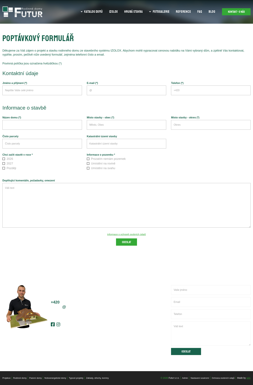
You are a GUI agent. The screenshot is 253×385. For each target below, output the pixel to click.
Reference (178, 11)
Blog (206, 11)
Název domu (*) (11, 117)
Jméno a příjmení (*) (14, 83)
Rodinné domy (21, 378)
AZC (248, 378)
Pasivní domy (38, 378)
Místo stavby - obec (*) (100, 117)
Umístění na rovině (101, 163)
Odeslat (126, 243)
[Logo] (22, 11)
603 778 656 (68, 302)
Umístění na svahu (101, 168)
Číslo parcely (10, 136)
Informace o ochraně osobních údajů (126, 234)
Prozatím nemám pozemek (106, 158)
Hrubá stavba (128, 11)
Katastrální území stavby (102, 136)
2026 (7, 158)
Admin (181, 378)
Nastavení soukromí (197, 378)
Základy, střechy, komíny (104, 378)
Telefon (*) (177, 83)
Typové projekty (81, 378)
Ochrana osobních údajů (221, 378)
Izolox (108, 11)
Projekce (6, 378)
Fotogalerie (155, 11)
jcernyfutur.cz (66, 307)
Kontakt (234, 12)
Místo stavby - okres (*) (185, 117)
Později (9, 168)
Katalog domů (88, 11)
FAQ (194, 11)
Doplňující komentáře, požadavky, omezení (28, 180)
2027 (7, 163)
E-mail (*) (92, 83)
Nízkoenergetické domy (59, 378)
